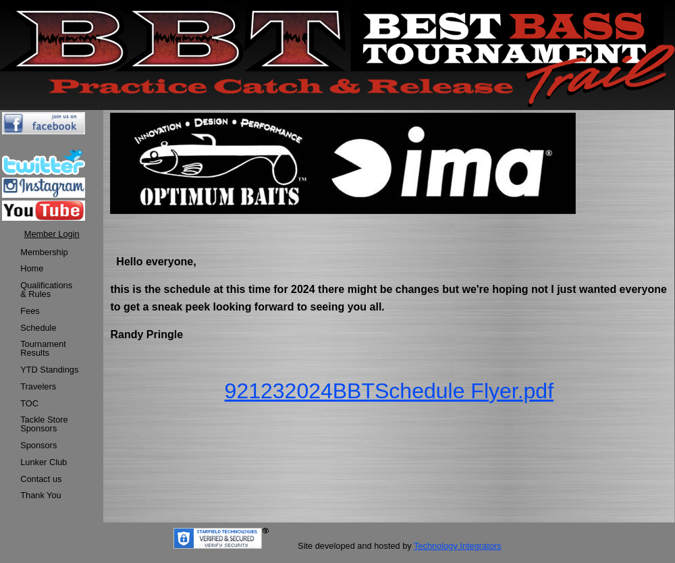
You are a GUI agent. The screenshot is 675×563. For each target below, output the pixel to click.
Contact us (40, 479)
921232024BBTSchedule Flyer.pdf (389, 391)
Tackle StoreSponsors (44, 423)
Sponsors (38, 445)
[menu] (49, 374)
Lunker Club (43, 462)
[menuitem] (49, 252)
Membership (44, 252)
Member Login (52, 234)
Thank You (40, 495)
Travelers (38, 386)
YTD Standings (49, 370)
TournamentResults (43, 348)
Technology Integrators (457, 546)
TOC (29, 403)
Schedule (38, 328)
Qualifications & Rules (46, 289)
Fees (29, 311)
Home (31, 268)
